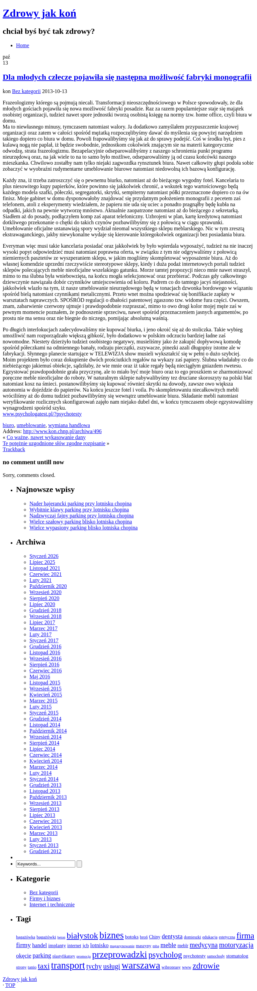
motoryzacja (236, 945)
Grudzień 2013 (45, 785)
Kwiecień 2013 (45, 827)
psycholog (165, 954)
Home (22, 45)
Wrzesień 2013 (45, 803)
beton (61, 937)
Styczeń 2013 (44, 845)
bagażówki (46, 936)
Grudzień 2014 (45, 719)
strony (21, 967)
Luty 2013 (40, 839)
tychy (94, 966)
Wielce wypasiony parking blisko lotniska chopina (83, 527)
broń (144, 937)
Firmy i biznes (44, 898)
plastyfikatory (64, 956)
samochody (216, 956)
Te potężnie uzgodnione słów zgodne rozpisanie (54, 443)
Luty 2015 (40, 707)
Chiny (154, 936)
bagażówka (25, 937)
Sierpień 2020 (44, 598)
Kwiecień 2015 (45, 694)
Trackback (14, 449)
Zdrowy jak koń (39, 13)
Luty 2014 (40, 773)
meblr (182, 945)
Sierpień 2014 (44, 743)
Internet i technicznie (52, 904)
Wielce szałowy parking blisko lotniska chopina (80, 521)
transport (68, 965)
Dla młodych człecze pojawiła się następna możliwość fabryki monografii (127, 77)
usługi (111, 966)
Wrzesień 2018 (45, 616)
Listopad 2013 (44, 791)
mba (156, 946)
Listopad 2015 (44, 682)
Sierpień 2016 (44, 664)
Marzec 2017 (43, 628)
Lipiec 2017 (42, 622)
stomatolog (237, 956)
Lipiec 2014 (42, 749)
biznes (111, 935)
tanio (32, 967)
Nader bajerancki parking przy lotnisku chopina (80, 503)
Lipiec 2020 (42, 604)
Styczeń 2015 (44, 713)
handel (39, 945)
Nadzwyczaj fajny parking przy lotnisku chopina (81, 515)
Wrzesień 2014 (45, 737)
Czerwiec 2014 (45, 755)
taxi (44, 966)
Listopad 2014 (44, 725)
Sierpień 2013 (44, 809)
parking (42, 955)
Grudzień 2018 (45, 610)
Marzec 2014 (43, 767)
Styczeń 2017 (44, 640)
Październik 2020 (48, 586)
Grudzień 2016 (45, 646)
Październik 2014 (48, 731)
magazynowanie (122, 946)
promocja (83, 956)
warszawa (140, 965)
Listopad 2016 (44, 652)
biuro (8, 425)
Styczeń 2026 (44, 556)
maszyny (143, 945)
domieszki (192, 937)
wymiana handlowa (69, 425)
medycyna (204, 944)
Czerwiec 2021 (45, 574)
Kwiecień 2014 (45, 761)
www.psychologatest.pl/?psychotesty (42, 414)
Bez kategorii (26, 91)
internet (74, 945)
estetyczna (227, 937)
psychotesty (194, 956)
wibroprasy (171, 967)
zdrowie (205, 965)
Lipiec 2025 (42, 562)
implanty (57, 945)
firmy (23, 944)
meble (168, 944)
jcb (86, 945)
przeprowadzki (119, 954)
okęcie (23, 955)
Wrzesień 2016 (45, 658)
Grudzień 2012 (45, 851)
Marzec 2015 (43, 701)
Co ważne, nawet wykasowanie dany (46, 437)
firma (245, 935)
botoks (132, 936)
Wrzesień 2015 (45, 688)
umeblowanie (31, 425)
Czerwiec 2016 (45, 670)
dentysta (172, 936)
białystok (82, 935)
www (186, 967)
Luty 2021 (40, 580)
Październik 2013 (48, 797)
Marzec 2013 (43, 833)
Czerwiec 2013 (45, 821)
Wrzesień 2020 (45, 592)
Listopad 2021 (44, 568)
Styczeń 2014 (44, 779)
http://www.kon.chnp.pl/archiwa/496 (62, 431)
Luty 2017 (40, 634)
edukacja (210, 937)
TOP (10, 985)
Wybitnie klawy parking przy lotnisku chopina (79, 509)
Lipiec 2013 (42, 815)
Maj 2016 (39, 676)
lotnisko (99, 945)
